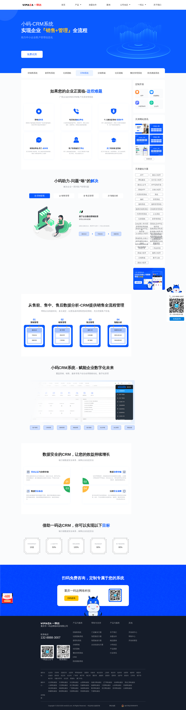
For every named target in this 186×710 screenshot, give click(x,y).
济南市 (50, 675)
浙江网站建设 (74, 685)
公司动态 (125, 5)
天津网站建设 (63, 682)
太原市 (71, 672)
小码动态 (113, 645)
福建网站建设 (95, 685)
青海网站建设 (84, 691)
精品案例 (113, 640)
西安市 (126, 675)
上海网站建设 (52, 685)
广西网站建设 (74, 688)
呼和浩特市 (78, 672)
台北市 (66, 678)
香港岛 (72, 678)
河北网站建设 (74, 682)
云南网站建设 (127, 688)
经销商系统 (33, 73)
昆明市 (114, 675)
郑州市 (57, 675)
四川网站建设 (106, 688)
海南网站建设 (84, 688)
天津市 (57, 672)
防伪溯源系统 (153, 73)
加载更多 (149, 159)
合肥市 (126, 672)
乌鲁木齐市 (58, 678)
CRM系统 (84, 73)
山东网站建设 (117, 685)
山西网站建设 (84, 682)
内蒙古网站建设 (96, 682)
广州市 (76, 675)
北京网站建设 (52, 682)
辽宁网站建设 (107, 682)
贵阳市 (107, 675)
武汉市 (63, 675)
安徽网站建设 (84, 685)
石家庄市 (64, 672)
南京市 (113, 672)
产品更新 (113, 649)
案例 (108, 5)
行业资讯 (113, 653)
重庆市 (95, 675)
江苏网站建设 (63, 685)
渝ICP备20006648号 (131, 706)
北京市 (50, 672)
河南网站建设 (127, 685)
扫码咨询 (71, 598)
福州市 (132, 672)
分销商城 (101, 73)
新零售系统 (50, 73)
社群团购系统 (78, 636)
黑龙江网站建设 (130, 682)
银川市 (50, 678)
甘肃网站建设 (74, 691)
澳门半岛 (79, 678)
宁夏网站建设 (95, 691)
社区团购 (119, 73)
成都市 (101, 675)
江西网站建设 (106, 685)
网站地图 (112, 706)
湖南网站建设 (63, 688)
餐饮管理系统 (136, 73)
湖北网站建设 (52, 688)
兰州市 (133, 675)
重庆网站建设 (95, 688)
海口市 (88, 675)
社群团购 (67, 73)
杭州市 (119, 672)
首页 (63, 5)
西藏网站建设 (52, 691)
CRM (75, 657)
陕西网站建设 (63, 691)
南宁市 (82, 675)
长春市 (93, 672)
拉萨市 (120, 675)
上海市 (107, 672)
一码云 (142, 5)
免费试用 (32, 54)
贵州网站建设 (117, 688)
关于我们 (157, 5)
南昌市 (138, 672)
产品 (78, 5)
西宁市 (139, 675)
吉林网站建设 (118, 682)
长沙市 (69, 675)
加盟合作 (93, 5)
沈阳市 (86, 672)
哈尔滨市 (100, 672)
